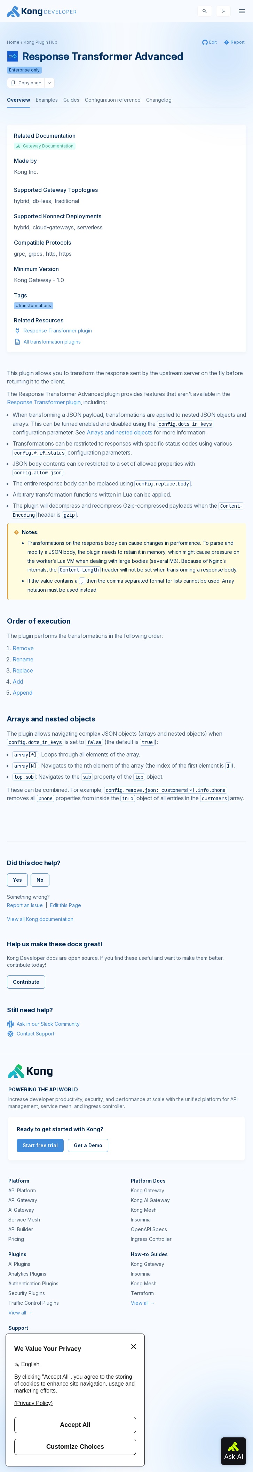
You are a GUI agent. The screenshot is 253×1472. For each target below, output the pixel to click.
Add (18, 681)
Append (22, 692)
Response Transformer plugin (58, 330)
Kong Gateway (147, 1190)
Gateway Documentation (44, 146)
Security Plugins (26, 1293)
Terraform (142, 1293)
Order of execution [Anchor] (38, 621)
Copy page (25, 83)
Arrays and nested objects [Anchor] (51, 719)
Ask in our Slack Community (43, 1024)
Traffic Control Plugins (33, 1303)
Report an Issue (25, 905)
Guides (71, 100)
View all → (20, 1313)
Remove (23, 648)
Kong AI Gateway (150, 1200)
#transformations (33, 305)
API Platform (22, 1190)
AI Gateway (21, 1210)
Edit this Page (65, 905)
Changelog (159, 100)
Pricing (16, 1239)
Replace (23, 670)
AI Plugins (19, 1264)
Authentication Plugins (33, 1283)
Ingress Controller (151, 1239)
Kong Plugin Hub (40, 42)
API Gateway (22, 1200)
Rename (23, 659)
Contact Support (30, 1033)
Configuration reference (113, 100)
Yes (17, 880)
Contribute (26, 982)
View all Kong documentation (40, 919)
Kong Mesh (144, 1210)
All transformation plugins (52, 342)
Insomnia (141, 1220)
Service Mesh (24, 1220)
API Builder (20, 1229)
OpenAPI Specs (149, 1229)
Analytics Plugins (27, 1274)
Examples (47, 100)
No (40, 880)
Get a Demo (88, 1145)
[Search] (204, 11)
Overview (18, 100)
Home (13, 42)
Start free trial (40, 1145)
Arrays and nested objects (119, 432)
